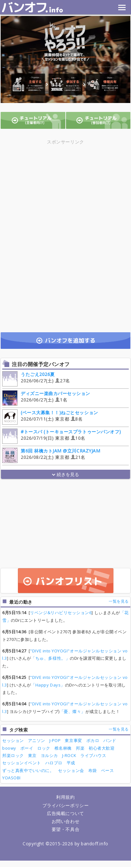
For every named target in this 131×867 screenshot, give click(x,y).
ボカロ (92, 740)
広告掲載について (65, 813)
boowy (9, 748)
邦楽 (80, 748)
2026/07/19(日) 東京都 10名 (61, 436)
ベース (107, 770)
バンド (109, 740)
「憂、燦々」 (72, 711)
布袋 (92, 770)
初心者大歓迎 (101, 748)
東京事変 (73, 740)
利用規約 (65, 797)
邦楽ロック (13, 755)
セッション (13, 740)
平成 (71, 763)
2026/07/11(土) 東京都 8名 (50, 416)
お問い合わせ (65, 821)
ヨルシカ (49, 755)
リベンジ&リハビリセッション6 (60, 612)
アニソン (36, 740)
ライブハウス (93, 755)
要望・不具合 (65, 829)
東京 (32, 755)
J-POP (55, 740)
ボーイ (26, 748)
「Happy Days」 (48, 685)
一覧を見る (119, 601)
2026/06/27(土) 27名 (36, 378)
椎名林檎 (63, 748)
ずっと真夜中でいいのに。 (28, 770)
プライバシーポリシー (65, 805)
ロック (43, 748)
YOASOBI (11, 778)
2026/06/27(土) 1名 (46, 397)
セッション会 (71, 770)
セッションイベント (21, 763)
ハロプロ (53, 763)
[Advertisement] (65, 190)
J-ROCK (69, 755)
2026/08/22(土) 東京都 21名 (51, 455)
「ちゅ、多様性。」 (50, 658)
